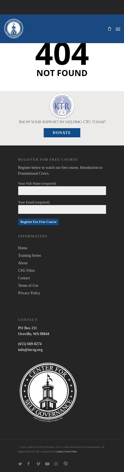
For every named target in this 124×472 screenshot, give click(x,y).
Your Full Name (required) (62, 188)
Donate (62, 133)
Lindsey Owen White (66, 451)
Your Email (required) (62, 207)
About (23, 263)
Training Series (29, 255)
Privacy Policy (29, 293)
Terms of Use (28, 285)
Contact (24, 278)
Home (22, 248)
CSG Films (26, 270)
